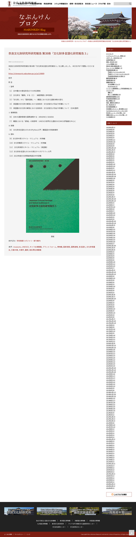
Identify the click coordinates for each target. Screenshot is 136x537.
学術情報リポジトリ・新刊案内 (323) (117, 109)
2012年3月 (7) (110, 451)
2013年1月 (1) (110, 437)
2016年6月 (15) (110, 355)
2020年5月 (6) (110, 260)
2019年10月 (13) (111, 274)
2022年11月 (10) (111, 199)
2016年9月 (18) (110, 349)
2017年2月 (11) (110, 339)
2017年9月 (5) (110, 325)
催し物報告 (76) (110, 101)
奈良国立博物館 (94, 521)
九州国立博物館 (42, 524)
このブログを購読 (120, 494)
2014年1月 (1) (110, 415)
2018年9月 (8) (110, 300)
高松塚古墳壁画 (35, 250)
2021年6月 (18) (110, 233)
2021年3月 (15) (110, 239)
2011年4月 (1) (110, 459)
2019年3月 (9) (110, 288)
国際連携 (74, 247)
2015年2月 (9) (110, 388)
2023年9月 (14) (110, 178)
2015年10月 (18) (111, 372)
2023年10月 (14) (111, 176)
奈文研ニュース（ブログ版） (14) (115, 113)
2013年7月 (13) (110, 427)
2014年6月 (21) (110, 404)
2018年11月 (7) (110, 296)
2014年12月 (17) (111, 392)
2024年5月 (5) (110, 162)
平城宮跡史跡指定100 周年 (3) (116, 76)
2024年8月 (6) (110, 156)
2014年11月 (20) (111, 394)
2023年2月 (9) (110, 192)
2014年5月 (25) (110, 406)
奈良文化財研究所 (67, 41)
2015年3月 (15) (110, 386)
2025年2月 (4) (110, 144)
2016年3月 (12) (110, 362)
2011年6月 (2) (110, 457)
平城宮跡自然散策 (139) (113, 98)
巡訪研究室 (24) (110, 60)
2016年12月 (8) (110, 343)
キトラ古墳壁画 (36, 247)
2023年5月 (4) (110, 186)
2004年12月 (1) (110, 484)
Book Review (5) (112, 86)
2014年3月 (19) (110, 410)
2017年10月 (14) (111, 323)
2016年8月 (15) (110, 351)
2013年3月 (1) (110, 433)
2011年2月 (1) (110, 461)
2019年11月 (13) (111, 272)
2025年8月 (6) (110, 131)
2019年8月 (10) (110, 278)
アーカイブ (114, 123)
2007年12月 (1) (110, 474)
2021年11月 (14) (111, 223)
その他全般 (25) (110, 117)
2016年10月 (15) (111, 347)
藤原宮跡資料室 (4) (111, 78)
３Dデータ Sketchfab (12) (114, 58)
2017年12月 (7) (110, 319)
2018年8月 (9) (110, 302)
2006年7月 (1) (110, 476)
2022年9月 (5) (110, 203)
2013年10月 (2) (110, 421)
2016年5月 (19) (110, 357)
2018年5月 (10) (110, 309)
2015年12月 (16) (111, 368)
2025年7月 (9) (110, 133)
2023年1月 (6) (110, 194)
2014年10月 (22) (111, 396)
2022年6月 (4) (110, 209)
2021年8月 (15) (110, 229)
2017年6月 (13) (110, 331)
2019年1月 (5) (110, 292)
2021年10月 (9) (110, 225)
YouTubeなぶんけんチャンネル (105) (117, 111)
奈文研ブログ (23, 3)
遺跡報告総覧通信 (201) (113, 96)
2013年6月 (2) (110, 429)
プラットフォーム (49, 247)
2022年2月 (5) (110, 217)
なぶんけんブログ (81, 41)
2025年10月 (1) (110, 127)
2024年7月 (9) (110, 158)
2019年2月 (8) (110, 290)
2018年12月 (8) (110, 294)
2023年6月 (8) (110, 184)
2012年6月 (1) (110, 445)
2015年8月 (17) (110, 376)
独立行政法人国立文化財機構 (46, 521)
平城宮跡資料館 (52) (112, 70)
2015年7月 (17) (110, 378)
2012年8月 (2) (110, 441)
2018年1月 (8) (110, 317)
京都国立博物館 (80, 521)
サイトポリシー (19, 534)
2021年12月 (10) (111, 221)
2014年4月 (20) (110, 408)
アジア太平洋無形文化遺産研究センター (81, 524)
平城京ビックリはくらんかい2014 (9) (118, 74)
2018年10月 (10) (111, 298)
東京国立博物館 (65, 521)
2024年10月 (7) (110, 152)
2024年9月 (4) (110, 154)
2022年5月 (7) (110, 211)
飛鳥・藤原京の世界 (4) (113, 103)
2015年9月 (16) (110, 374)
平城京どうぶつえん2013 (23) (116, 72)
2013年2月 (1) (110, 435)
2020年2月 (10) (110, 266)
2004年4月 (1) (110, 488)
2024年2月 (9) (110, 168)
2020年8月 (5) (110, 254)
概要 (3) (110, 92)
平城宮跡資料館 (36, 3)
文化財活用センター (59, 527)
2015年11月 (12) (111, 370)
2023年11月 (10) (111, 174)
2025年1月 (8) (110, 146)
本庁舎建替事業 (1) (111, 107)
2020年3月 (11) (110, 264)
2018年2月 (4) (110, 315)
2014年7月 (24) (110, 402)
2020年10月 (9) (110, 250)
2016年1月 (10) (110, 366)
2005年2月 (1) (110, 482)
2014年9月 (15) (110, 398)
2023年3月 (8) (110, 190)
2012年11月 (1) (110, 439)
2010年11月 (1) (110, 463)
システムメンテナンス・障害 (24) (115, 56)
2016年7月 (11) (110, 353)
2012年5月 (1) (110, 447)
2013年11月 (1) (110, 419)
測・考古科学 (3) (111, 105)
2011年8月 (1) (110, 455)
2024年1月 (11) (110, 170)
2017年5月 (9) (110, 333)
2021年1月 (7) (110, 243)
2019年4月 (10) (110, 286)
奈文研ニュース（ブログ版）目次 (97, 3)
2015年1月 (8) (110, 390)
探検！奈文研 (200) (111, 62)
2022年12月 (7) (110, 197)
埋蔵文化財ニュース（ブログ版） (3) (116, 115)
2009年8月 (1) (110, 468)
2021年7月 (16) (110, 231)
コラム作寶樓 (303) (111, 64)
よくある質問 (8, 534)
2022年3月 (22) (110, 215)
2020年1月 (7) (110, 268)
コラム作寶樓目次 (61, 3)
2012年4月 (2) (110, 449)
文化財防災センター (77, 527)
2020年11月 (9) (110, 247)
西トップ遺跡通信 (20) (114, 94)
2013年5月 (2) (110, 431)
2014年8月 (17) (110, 400)
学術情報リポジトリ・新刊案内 (28, 240)
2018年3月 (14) (110, 313)
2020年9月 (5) (110, 252)
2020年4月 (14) (110, 262)
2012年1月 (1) (110, 453)
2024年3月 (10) (110, 166)
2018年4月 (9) (110, 311)
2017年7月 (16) (110, 329)
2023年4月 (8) (110, 188)
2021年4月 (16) (110, 237)
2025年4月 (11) (110, 139)
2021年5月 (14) (110, 235)
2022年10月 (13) (111, 201)
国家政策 (66, 247)
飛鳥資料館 (48, 3)
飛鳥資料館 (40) (110, 80)
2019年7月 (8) (110, 280)
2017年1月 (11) (110, 341)
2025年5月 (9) (110, 137)
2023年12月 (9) (110, 172)
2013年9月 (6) (110, 423)
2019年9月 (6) (110, 276)
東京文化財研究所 (58, 524)
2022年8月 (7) (110, 205)
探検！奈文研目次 (76, 3)
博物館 (59, 247)
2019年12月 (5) (110, 270)
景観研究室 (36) (110, 82)
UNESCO (25, 247)
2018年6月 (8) (110, 307)
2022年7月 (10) (110, 207)
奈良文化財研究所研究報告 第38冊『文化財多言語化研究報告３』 (110, 41)
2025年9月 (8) (110, 129)
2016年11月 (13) (111, 345)
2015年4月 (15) (110, 384)
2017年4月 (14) (110, 335)
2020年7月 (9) (110, 256)
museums (17, 247)
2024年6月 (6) (110, 160)
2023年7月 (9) (110, 182)
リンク (28, 534)
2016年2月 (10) (110, 364)
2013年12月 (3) (110, 417)
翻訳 (26, 250)
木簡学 (21, 250)
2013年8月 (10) (110, 425)
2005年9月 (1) (110, 478)
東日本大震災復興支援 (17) (114, 66)
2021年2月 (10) (110, 241)
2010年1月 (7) (110, 465)
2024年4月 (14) (110, 164)
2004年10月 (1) (110, 486)
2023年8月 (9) (110, 180)
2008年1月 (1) (110, 472)
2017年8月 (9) (110, 327)
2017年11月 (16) (111, 321)
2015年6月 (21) (110, 380)
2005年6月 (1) (110, 480)
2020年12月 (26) (111, 245)
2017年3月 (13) (110, 337)
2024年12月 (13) (111, 148)
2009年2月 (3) (110, 470)
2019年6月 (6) (110, 282)
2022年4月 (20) (110, 213)
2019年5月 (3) (110, 284)
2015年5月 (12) (110, 382)
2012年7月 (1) (110, 443)
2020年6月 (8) (110, 258)
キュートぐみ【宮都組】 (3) (114, 68)
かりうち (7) (109, 54)
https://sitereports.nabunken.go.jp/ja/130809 (26, 73)
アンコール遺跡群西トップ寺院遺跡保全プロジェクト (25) (119, 89)
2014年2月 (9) (110, 413)
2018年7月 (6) (110, 305)
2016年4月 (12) (110, 360)
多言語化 (82, 247)
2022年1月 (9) (110, 219)
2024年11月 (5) (110, 150)
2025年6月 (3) (110, 135)
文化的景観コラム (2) (114, 84)
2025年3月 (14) (110, 142)
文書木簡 (14, 250)
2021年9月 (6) (110, 227)
